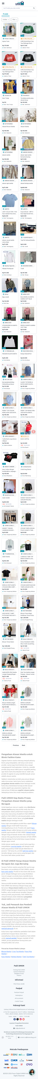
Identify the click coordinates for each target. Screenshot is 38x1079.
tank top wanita (28, 851)
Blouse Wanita (6, 951)
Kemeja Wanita (16, 957)
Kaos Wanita (5, 957)
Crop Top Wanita (18, 951)
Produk (5, 14)
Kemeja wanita (31, 832)
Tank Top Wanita (28, 957)
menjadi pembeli (11, 938)
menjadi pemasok (7, 928)
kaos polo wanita (7, 871)
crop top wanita (16, 846)
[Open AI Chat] (32, 1071)
